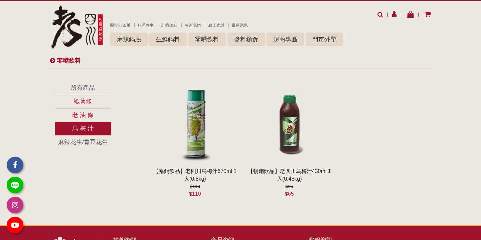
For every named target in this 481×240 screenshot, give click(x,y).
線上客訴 (216, 25)
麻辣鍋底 (129, 39)
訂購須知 (169, 25)
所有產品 (83, 87)
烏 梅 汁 (83, 128)
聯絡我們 (193, 25)
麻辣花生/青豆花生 (83, 142)
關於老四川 (120, 25)
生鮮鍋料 (168, 39)
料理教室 (146, 25)
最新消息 (240, 25)
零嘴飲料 (207, 39)
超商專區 (285, 39)
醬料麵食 (246, 39)
